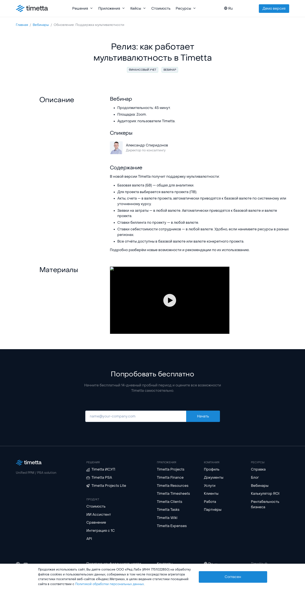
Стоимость (161, 8)
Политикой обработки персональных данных (109, 584)
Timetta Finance (170, 477)
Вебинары (41, 25)
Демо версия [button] (274, 8)
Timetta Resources (173, 485)
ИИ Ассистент (98, 514)
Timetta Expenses (172, 526)
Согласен (233, 577)
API (89, 538)
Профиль (212, 469)
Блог (255, 477)
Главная (22, 25)
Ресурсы (186, 8)
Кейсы (138, 8)
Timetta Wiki (167, 518)
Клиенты (211, 493)
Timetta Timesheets (173, 493)
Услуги (209, 485)
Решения (82, 8)
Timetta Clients (169, 501)
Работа (210, 501)
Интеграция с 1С (100, 530)
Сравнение (96, 522)
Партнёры (212, 509)
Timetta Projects (170, 469)
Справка (258, 469)
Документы (213, 477)
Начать (203, 416)
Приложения (111, 8)
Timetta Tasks (168, 509)
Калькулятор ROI (265, 493)
